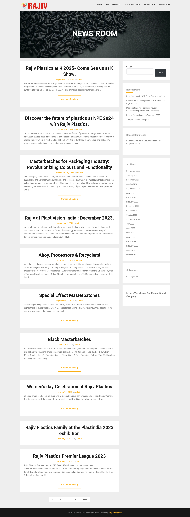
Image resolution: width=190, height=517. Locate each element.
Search (129, 67)
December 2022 (132, 206)
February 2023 (132, 202)
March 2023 (131, 197)
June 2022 (130, 228)
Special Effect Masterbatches (69, 295)
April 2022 (130, 237)
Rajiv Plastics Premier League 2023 (69, 456)
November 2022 (132, 211)
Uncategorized (132, 277)
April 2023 (130, 193)
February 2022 (132, 246)
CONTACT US (164, 4)
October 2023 (131, 184)
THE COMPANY (114, 4)
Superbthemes (115, 512)
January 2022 (131, 250)
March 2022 (131, 241)
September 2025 (133, 171)
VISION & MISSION (132, 4)
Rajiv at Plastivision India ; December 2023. (69, 218)
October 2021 (131, 255)
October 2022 (131, 215)
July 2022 (130, 224)
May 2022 (130, 233)
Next (85, 500)
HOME (99, 4)
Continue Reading (69, 99)
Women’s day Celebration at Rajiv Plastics (69, 386)
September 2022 (133, 219)
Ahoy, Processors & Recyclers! (69, 255)
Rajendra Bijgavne (133, 141)
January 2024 (131, 175)
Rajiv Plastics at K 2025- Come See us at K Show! (145, 96)
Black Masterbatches (69, 339)
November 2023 (132, 180)
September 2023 (133, 189)
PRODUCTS (150, 4)
